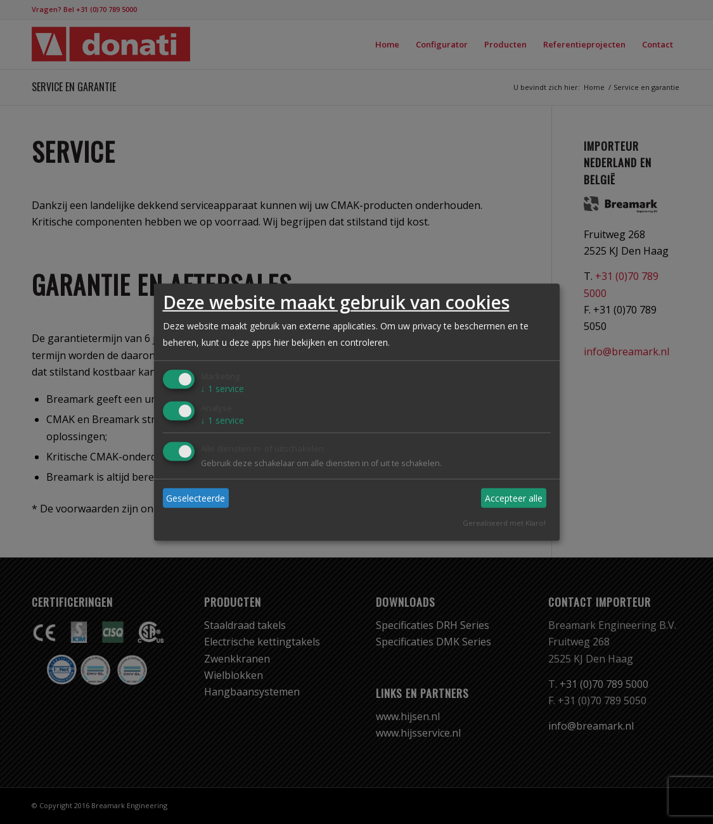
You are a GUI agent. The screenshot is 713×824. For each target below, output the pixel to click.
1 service (222, 389)
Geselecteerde (195, 498)
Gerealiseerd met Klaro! (504, 523)
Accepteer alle (514, 498)
